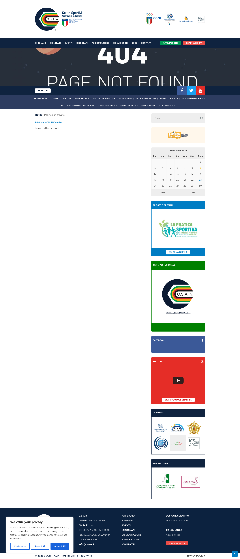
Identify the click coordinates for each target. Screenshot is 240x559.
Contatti (146, 43)
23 (200, 179)
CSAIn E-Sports (127, 105)
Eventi (69, 43)
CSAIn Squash (147, 105)
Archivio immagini (146, 98)
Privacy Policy (195, 555)
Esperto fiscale (169, 98)
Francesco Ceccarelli (177, 520)
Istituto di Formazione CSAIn (77, 105)
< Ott (163, 193)
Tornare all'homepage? (47, 128)
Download (125, 98)
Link (134, 43)
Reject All (40, 546)
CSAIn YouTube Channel (178, 400)
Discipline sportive (104, 98)
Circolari (82, 43)
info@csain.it (86, 544)
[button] (201, 118)
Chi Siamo (40, 43)
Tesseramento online (46, 98)
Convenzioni (120, 43)
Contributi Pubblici (193, 98)
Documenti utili (168, 105)
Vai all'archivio (178, 252)
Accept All (60, 546)
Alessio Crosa (173, 534)
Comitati (55, 43)
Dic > (193, 193)
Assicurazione (100, 43)
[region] (39, 535)
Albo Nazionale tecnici (76, 98)
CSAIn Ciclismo (106, 105)
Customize (20, 546)
